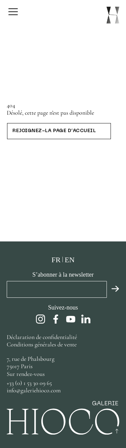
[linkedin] (85, 319)
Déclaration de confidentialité (42, 337)
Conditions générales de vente (42, 344)
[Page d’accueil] (113, 15)
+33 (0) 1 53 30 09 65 (29, 383)
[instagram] (40, 319)
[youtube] (70, 319)
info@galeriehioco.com (34, 390)
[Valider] (113, 289)
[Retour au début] (117, 431)
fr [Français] (55, 260)
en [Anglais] (69, 260)
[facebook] (55, 319)
